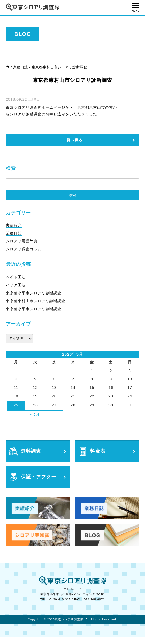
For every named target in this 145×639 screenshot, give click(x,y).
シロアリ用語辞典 (22, 241)
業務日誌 (20, 67)
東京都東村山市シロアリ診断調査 (35, 302)
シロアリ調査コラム (24, 250)
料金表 (98, 452)
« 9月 (35, 416)
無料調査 (31, 452)
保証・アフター (39, 479)
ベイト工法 (16, 277)
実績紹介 (14, 225)
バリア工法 (16, 286)
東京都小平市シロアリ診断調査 (33, 294)
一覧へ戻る (73, 140)
